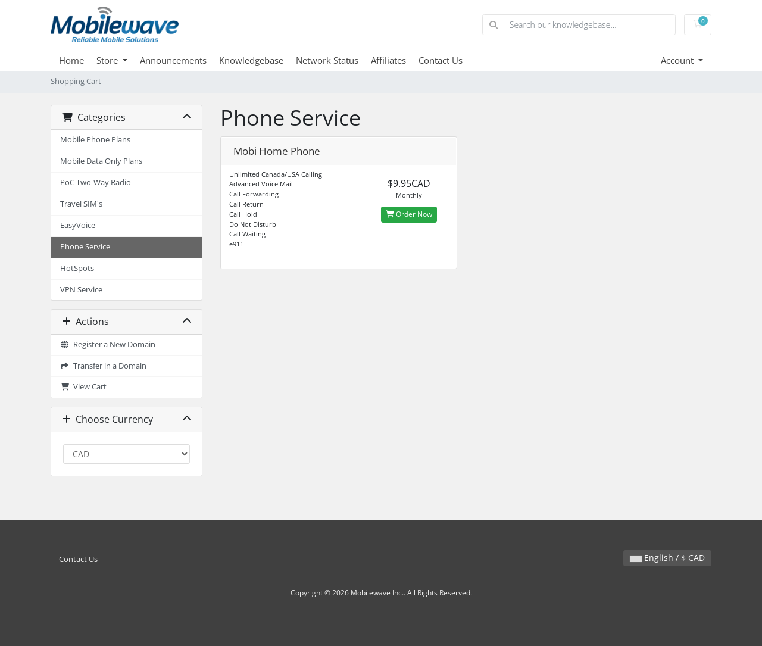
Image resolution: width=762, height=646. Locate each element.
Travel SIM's (81, 204)
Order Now (409, 214)
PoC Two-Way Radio (95, 182)
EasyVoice (77, 225)
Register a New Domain (107, 344)
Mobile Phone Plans (95, 140)
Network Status (327, 60)
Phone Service (85, 247)
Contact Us (441, 60)
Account (678, 60)
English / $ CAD (667, 557)
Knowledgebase (251, 60)
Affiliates (388, 60)
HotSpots (77, 268)
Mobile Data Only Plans (101, 161)
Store (108, 60)
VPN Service (81, 290)
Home (71, 60)
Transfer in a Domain (103, 366)
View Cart (83, 387)
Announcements (173, 60)
